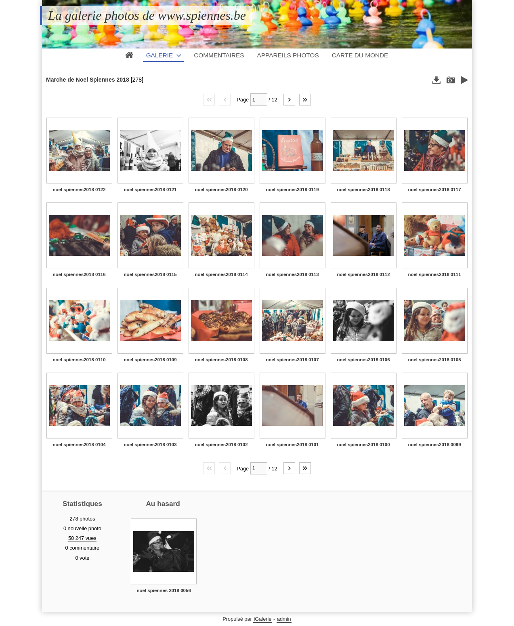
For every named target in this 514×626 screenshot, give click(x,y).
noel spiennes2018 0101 (292, 444)
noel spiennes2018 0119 (292, 189)
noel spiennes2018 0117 (434, 189)
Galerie (159, 55)
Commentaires (219, 55)
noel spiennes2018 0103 (150, 444)
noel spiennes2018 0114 (221, 274)
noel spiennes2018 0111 (434, 274)
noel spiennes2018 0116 (78, 274)
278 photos (82, 519)
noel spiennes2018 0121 (150, 189)
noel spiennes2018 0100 (363, 444)
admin (284, 619)
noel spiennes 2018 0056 (163, 590)
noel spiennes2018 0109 (150, 359)
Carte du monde (360, 55)
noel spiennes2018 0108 (221, 359)
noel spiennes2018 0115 (150, 274)
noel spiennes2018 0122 (78, 189)
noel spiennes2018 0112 (363, 274)
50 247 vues (82, 538)
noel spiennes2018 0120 (221, 189)
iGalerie (262, 619)
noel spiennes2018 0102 (221, 444)
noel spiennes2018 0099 (434, 444)
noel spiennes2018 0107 (292, 359)
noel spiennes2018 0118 (363, 189)
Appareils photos (288, 55)
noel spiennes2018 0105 (434, 359)
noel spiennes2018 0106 (363, 359)
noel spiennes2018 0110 (78, 359)
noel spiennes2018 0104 (78, 444)
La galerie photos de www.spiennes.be (147, 15)
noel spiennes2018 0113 (292, 274)
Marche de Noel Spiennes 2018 (87, 79)
